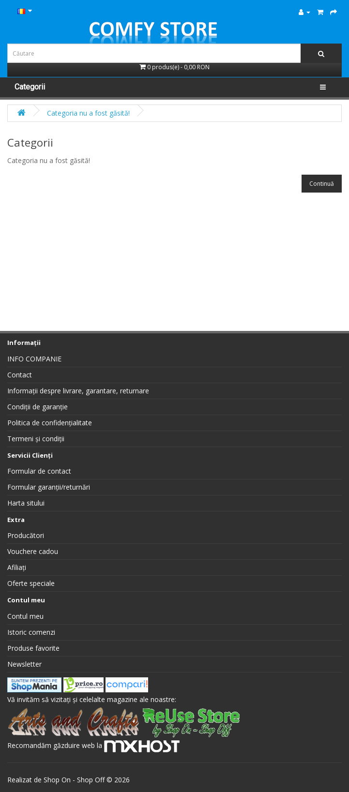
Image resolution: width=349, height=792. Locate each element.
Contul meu (25, 616)
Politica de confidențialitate (49, 422)
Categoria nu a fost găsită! (88, 113)
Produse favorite (33, 648)
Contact (19, 374)
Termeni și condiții (35, 438)
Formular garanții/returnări (48, 487)
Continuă (321, 183)
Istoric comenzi (31, 632)
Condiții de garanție (37, 406)
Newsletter (24, 664)
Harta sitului (26, 503)
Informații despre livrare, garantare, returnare (78, 390)
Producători (25, 535)
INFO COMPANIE (34, 358)
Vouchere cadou (32, 551)
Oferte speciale (31, 583)
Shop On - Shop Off (74, 779)
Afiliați (16, 567)
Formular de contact (39, 471)
